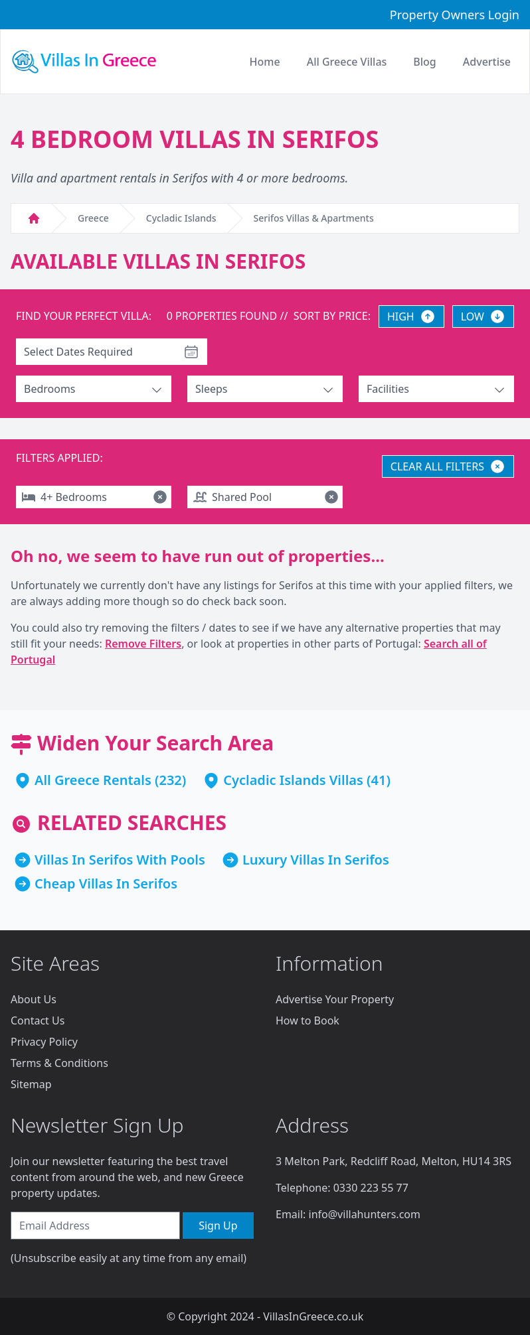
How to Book (307, 1020)
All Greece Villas (347, 61)
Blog (424, 61)
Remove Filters (143, 643)
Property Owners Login (454, 15)
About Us (33, 999)
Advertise (487, 61)
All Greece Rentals (93, 780)
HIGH (411, 316)
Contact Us (37, 1020)
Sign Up (218, 1225)
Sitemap (31, 1084)
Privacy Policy (44, 1041)
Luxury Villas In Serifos (315, 860)
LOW (483, 316)
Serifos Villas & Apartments (314, 218)
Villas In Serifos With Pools (120, 860)
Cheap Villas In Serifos (106, 883)
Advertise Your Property (335, 999)
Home (265, 61)
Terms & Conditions (59, 1063)
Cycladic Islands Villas (293, 780)
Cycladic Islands (181, 218)
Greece (93, 218)
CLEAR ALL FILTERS (448, 466)
